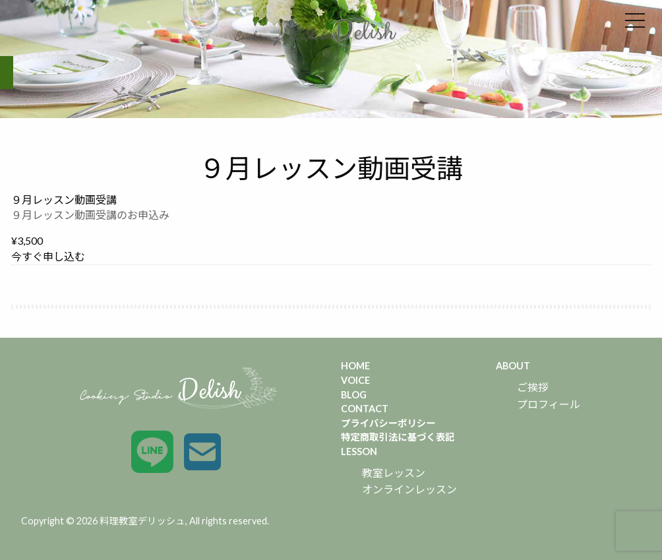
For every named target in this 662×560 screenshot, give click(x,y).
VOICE (355, 380)
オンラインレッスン (409, 489)
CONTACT (364, 408)
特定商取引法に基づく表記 (398, 437)
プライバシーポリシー (388, 423)
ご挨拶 (533, 387)
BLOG (354, 394)
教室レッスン (393, 472)
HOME (355, 365)
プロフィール (548, 404)
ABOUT (513, 365)
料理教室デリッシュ (142, 520)
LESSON (359, 451)
